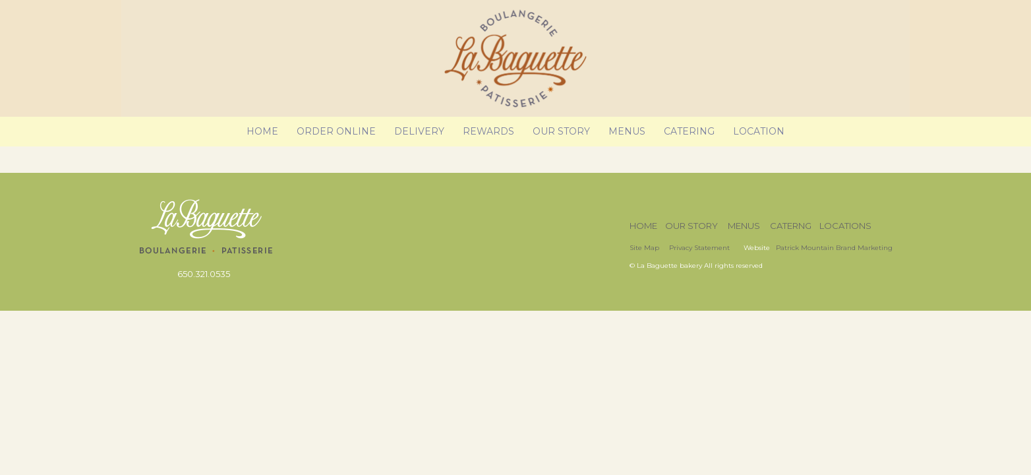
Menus (626, 131)
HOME (643, 225)
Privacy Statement (700, 247)
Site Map (644, 247)
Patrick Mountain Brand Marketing (834, 247)
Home (262, 131)
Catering (689, 131)
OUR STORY (691, 225)
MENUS (744, 225)
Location (758, 131)
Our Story (561, 131)
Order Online (336, 131)
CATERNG (790, 225)
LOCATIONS (845, 225)
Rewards (488, 131)
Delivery (419, 131)
